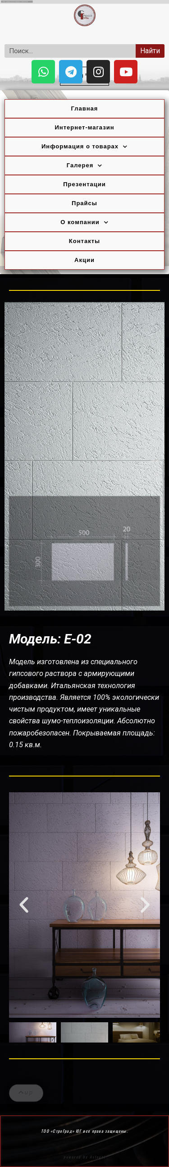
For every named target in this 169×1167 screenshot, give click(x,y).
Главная (84, 108)
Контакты (84, 241)
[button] (24, 905)
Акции (84, 260)
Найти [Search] (150, 50)
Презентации (84, 184)
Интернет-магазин (84, 127)
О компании (84, 223)
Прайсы (84, 203)
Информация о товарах (84, 147)
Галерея (85, 166)
